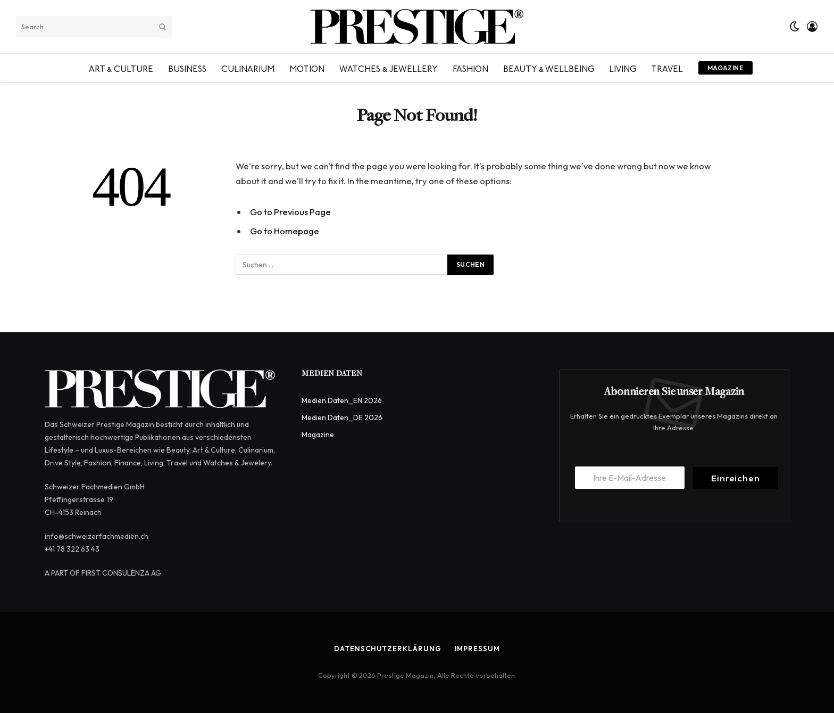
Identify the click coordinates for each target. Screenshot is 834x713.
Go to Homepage (284, 230)
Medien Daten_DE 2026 (342, 417)
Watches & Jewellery (388, 67)
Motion (306, 67)
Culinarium (247, 67)
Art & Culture (121, 67)
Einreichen (735, 477)
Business (187, 67)
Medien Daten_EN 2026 (342, 400)
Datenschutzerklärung (387, 648)
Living (622, 67)
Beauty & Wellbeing (548, 67)
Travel (667, 67)
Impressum (477, 648)
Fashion (470, 67)
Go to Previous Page (290, 211)
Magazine (725, 68)
